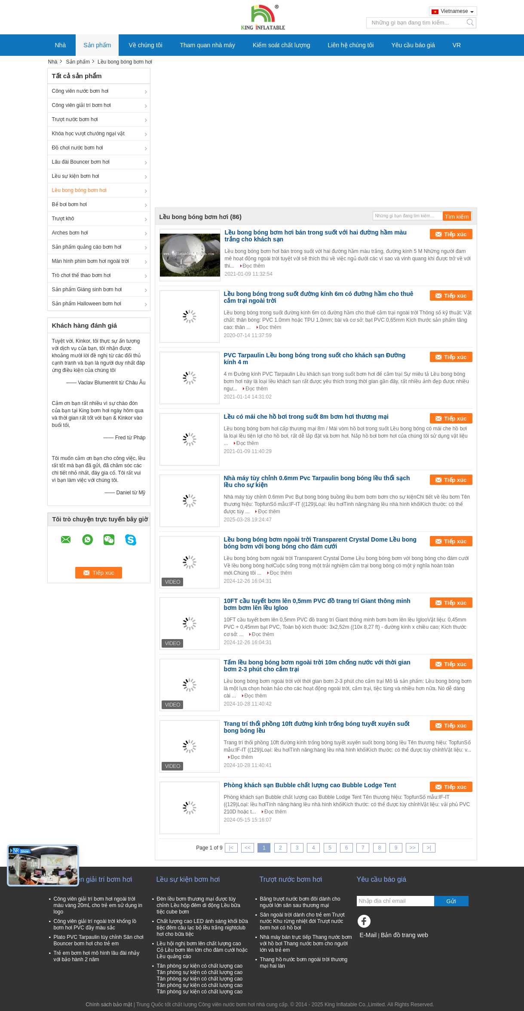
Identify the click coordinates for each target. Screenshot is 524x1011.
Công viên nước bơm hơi (80, 91)
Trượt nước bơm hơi (75, 119)
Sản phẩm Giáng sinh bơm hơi (87, 289)
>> (412, 848)
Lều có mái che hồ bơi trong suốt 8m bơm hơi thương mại (306, 416)
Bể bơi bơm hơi (69, 204)
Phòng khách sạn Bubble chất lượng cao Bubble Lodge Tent (310, 785)
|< (231, 848)
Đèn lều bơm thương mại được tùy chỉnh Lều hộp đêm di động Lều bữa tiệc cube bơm (198, 905)
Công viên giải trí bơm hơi (81, 105)
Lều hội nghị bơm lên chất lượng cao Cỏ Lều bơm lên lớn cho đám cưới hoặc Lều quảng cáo (202, 950)
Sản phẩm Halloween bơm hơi (86, 304)
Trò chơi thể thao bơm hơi (81, 275)
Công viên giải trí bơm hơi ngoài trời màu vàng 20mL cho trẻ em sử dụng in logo (98, 905)
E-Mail (368, 935)
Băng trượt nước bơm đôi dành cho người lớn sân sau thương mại (300, 902)
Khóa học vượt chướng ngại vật (88, 134)
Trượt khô (63, 219)
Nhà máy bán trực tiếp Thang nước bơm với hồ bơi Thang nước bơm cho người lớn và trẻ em (306, 943)
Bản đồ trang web (404, 935)
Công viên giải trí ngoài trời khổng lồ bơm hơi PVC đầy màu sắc (95, 924)
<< (248, 848)
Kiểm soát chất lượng (281, 45)
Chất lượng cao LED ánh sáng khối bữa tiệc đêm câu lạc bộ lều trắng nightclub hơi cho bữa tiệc (202, 927)
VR (457, 45)
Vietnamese (457, 11)
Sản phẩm (97, 45)
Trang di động (375, 946)
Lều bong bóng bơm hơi (79, 190)
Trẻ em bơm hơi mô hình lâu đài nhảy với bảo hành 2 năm (97, 956)
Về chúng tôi (145, 45)
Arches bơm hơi (70, 233)
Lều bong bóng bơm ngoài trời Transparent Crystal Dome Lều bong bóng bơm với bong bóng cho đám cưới (320, 543)
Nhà (60, 45)
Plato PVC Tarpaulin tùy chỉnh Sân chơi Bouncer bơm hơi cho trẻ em (99, 940)
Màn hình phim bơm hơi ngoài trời (90, 261)
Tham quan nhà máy (207, 45)
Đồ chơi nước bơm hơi (77, 148)
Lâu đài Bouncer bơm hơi (81, 162)
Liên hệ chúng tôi (351, 45)
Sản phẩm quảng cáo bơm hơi (87, 247)
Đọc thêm (254, 266)
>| (429, 848)
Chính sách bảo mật (109, 1005)
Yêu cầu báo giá (413, 45)
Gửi (451, 901)
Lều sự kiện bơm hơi (75, 176)
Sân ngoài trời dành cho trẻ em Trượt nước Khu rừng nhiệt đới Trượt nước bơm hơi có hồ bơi (302, 921)
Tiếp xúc (455, 234)
